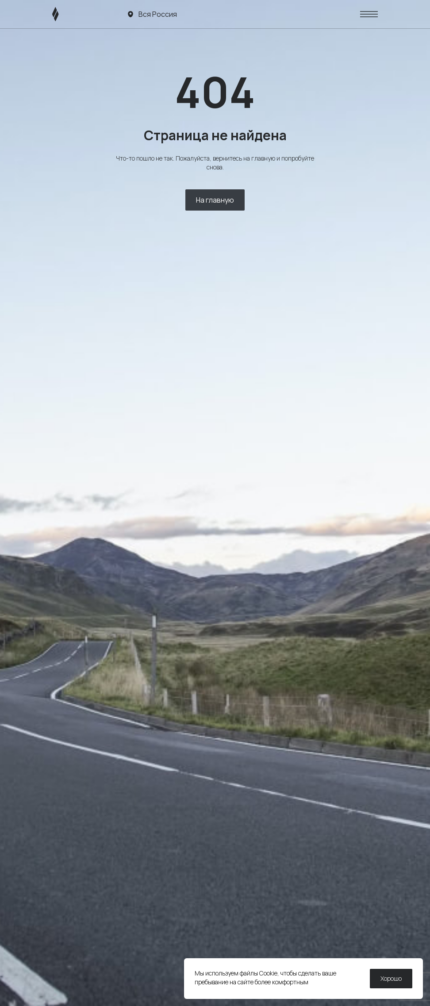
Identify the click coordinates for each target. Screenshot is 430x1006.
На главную (215, 200)
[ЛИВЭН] (72, 14)
